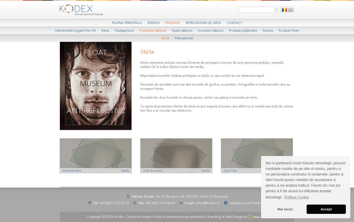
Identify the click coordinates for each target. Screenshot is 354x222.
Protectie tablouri (152, 30)
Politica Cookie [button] (296, 197)
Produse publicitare (243, 30)
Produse (172, 23)
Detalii (125, 170)
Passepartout (124, 30)
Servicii (153, 23)
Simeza (268, 30)
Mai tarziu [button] (285, 209)
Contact (234, 23)
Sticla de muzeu (153, 170)
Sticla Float (230, 170)
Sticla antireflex (71, 170)
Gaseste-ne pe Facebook (247, 203)
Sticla (165, 38)
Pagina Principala (127, 23)
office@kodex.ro (207, 203)
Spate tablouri (182, 30)
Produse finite (289, 30)
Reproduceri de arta (203, 23)
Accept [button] (326, 209)
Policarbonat (184, 38)
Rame (105, 30)
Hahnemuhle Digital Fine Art (75, 30)
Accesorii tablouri (210, 30)
